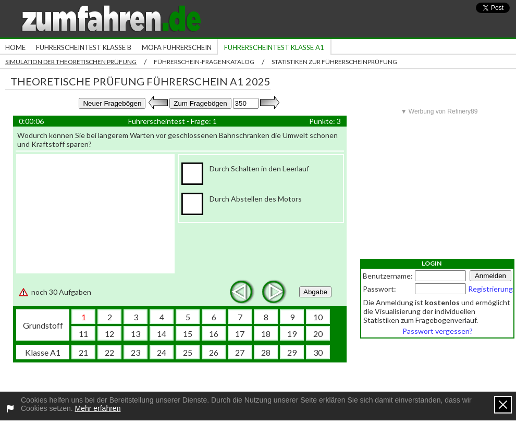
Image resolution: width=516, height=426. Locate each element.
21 (83, 352)
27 (239, 352)
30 (318, 352)
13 (135, 334)
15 (187, 334)
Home (15, 47)
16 (213, 334)
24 (161, 352)
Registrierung (490, 288)
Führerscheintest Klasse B (83, 47)
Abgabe (315, 292)
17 (239, 334)
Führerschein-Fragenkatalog (204, 62)
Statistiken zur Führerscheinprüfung (334, 62)
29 (292, 352)
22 (109, 352)
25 (187, 352)
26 (213, 352)
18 (266, 334)
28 (266, 352)
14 (161, 334)
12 (109, 334)
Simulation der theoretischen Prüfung (71, 62)
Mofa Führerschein (177, 47)
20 (318, 334)
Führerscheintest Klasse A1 (274, 47)
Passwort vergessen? (437, 331)
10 (318, 317)
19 (292, 334)
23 (135, 352)
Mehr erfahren (98, 408)
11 (83, 334)
